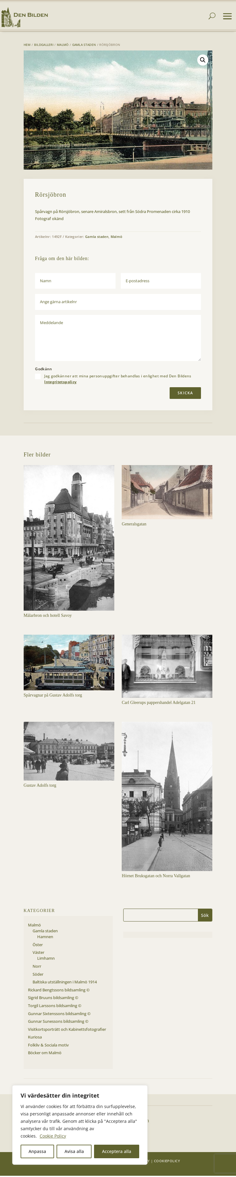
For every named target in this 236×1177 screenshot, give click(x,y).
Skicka (185, 394)
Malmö (63, 46)
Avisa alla (74, 1151)
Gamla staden (84, 46)
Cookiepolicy (167, 1162)
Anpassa (37, 1151)
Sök (205, 916)
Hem (27, 46)
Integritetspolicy (60, 383)
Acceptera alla (116, 1151)
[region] (80, 1125)
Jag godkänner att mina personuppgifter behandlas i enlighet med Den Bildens (117, 380)
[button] (202, 61)
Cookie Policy (53, 1136)
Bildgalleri (43, 46)
